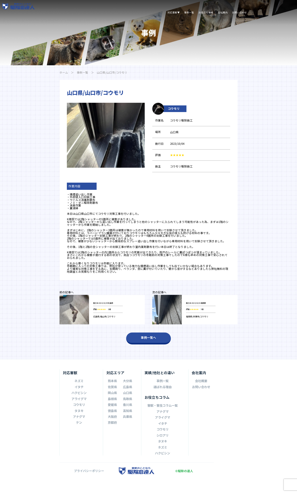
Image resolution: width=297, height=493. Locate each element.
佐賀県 (112, 401)
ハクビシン (79, 407)
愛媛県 (112, 419)
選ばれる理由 (162, 401)
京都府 (112, 437)
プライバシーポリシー (89, 485)
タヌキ (79, 425)
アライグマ (79, 413)
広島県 (127, 401)
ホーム (64, 72)
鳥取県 (127, 413)
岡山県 (112, 407)
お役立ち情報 (206, 12)
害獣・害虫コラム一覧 (162, 420)
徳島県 (112, 425)
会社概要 (201, 395)
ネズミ (79, 395)
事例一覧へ (148, 352)
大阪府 (112, 431)
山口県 (127, 407)
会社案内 (223, 12)
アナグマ (79, 431)
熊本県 (112, 395)
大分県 (127, 395)
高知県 (127, 425)
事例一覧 (189, 12)
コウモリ (79, 419)
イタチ (79, 401)
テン (79, 437)
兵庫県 (127, 431)
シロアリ (162, 450)
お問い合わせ (239, 12)
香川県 (127, 419)
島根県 (112, 413)
